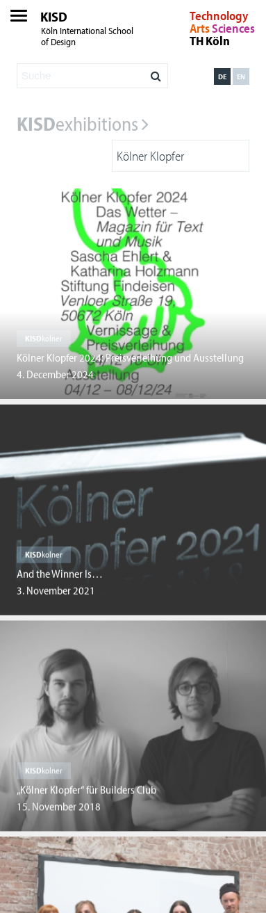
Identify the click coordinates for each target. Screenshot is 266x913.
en (241, 76)
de (222, 76)
